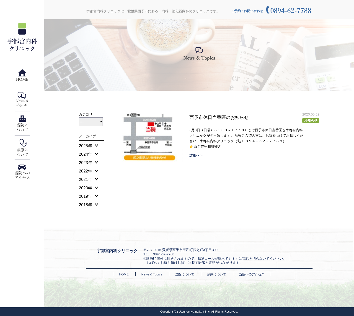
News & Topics (151, 274)
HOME (124, 274)
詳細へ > (195, 155)
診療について (216, 274)
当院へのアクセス (251, 274)
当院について (184, 274)
